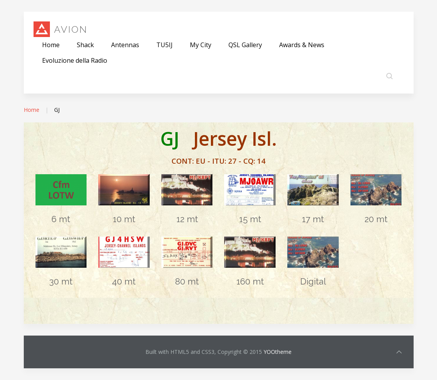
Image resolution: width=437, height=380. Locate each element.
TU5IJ (164, 45)
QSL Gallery (245, 45)
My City (200, 45)
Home (51, 45)
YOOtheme (278, 351)
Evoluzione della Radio (74, 60)
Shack (85, 45)
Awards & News (301, 45)
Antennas (125, 45)
